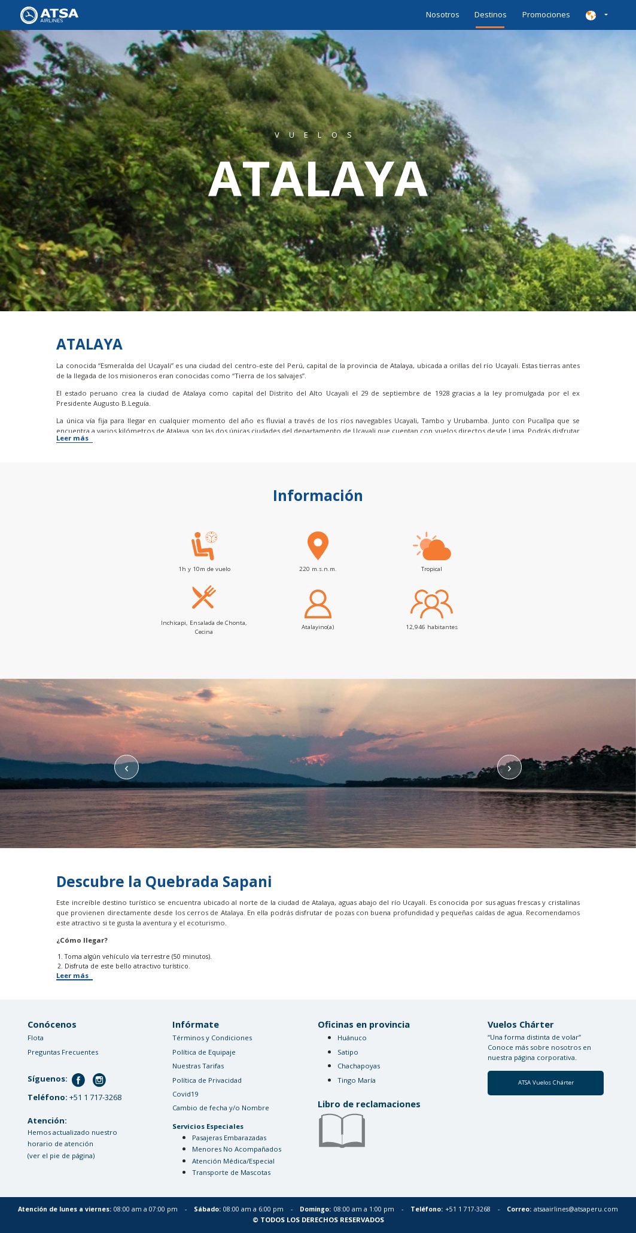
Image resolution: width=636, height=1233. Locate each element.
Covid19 (185, 1093)
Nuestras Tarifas (198, 1065)
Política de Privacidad (207, 1080)
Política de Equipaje (204, 1051)
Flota (36, 1037)
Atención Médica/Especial (233, 1160)
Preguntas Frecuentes (63, 1051)
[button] (597, 15)
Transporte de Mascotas (231, 1172)
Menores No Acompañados (236, 1148)
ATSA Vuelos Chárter (546, 1082)
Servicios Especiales (208, 1126)
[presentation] (126, 767)
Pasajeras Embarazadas (229, 1137)
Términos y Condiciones (212, 1037)
